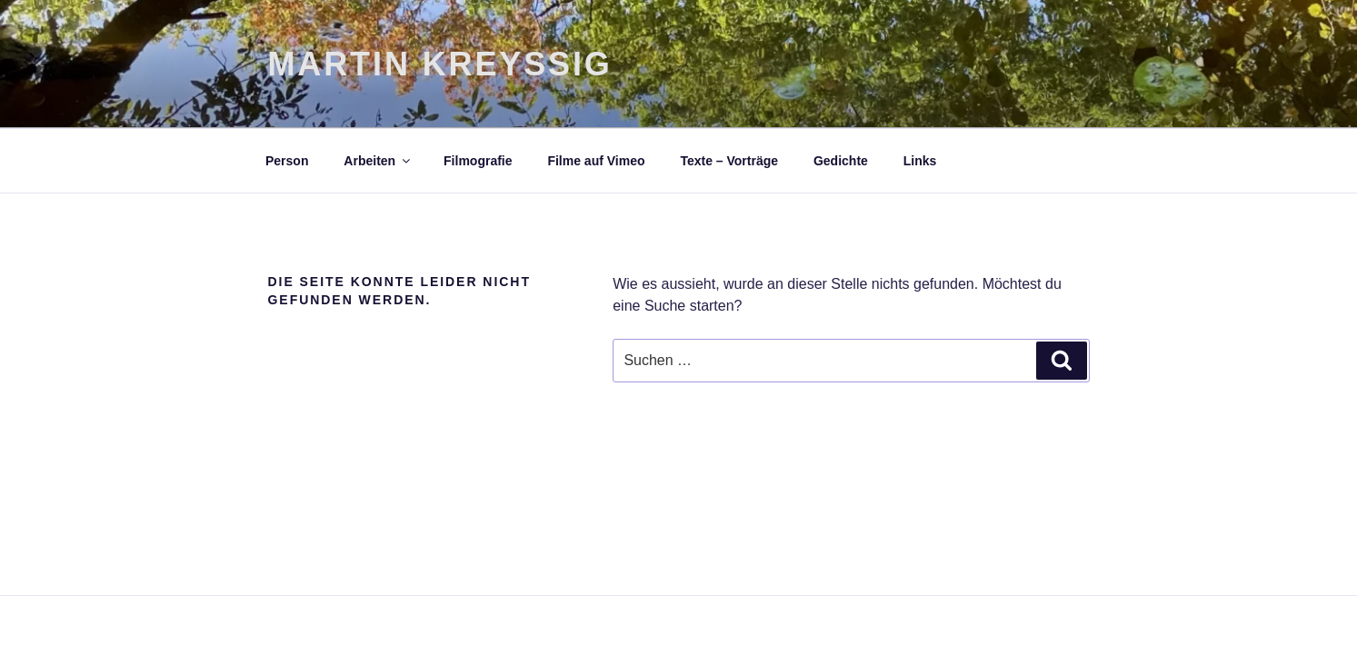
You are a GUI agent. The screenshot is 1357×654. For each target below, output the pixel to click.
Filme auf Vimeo (595, 161)
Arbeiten (378, 161)
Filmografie (478, 161)
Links (920, 161)
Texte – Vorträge (729, 161)
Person (286, 161)
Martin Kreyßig (440, 64)
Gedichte (840, 161)
